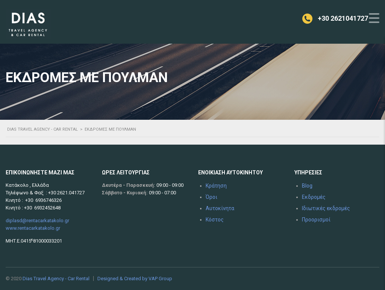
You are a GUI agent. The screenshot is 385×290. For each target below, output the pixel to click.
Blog (307, 186)
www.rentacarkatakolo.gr (33, 228)
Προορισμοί (316, 220)
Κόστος (215, 220)
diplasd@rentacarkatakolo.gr (37, 220)
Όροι (211, 197)
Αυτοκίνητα (220, 208)
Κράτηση (216, 186)
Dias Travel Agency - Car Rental (56, 278)
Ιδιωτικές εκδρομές (326, 208)
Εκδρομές (314, 197)
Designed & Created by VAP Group (134, 278)
